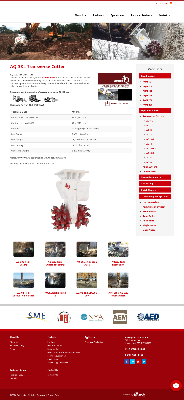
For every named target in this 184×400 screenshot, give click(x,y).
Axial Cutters (150, 166)
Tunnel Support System (57, 362)
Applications (117, 15)
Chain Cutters (150, 171)
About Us (80, 15)
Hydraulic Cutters (54, 345)
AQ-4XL (150, 152)
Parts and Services (141, 15)
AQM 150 (147, 90)
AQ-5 (149, 157)
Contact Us (164, 15)
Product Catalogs (17, 345)
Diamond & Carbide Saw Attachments (63, 352)
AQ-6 (149, 162)
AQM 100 (147, 86)
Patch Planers (53, 359)
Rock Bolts (148, 220)
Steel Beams (149, 211)
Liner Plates (149, 229)
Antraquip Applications (95, 342)
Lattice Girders (151, 202)
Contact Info (52, 375)
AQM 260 (147, 104)
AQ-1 (149, 125)
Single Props (149, 225)
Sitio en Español (164, 3)
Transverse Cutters (153, 116)
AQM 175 (147, 95)
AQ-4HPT (151, 148)
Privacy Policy (54, 395)
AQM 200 (147, 100)
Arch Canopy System (154, 206)
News (12, 349)
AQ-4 (149, 143)
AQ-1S (149, 120)
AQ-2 (149, 129)
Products (98, 15)
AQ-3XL (150, 139)
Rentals (13, 378)
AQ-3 (149, 134)
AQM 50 (147, 81)
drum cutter (48, 77)
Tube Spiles (149, 216)
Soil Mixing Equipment (56, 355)
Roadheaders (53, 349)
